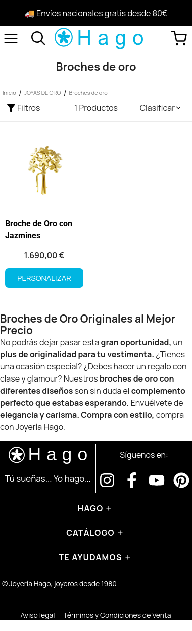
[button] (161, 108)
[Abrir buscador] (38, 38)
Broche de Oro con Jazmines (38, 229)
